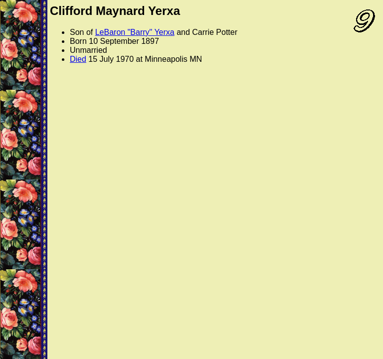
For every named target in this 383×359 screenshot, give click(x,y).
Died (78, 59)
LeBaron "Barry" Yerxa (135, 32)
